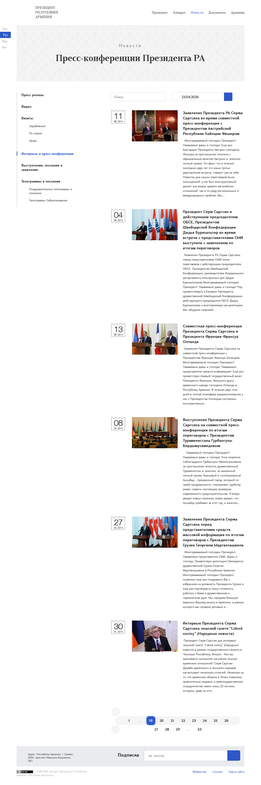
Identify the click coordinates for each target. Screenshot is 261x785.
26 (226, 720)
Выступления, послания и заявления (41, 167)
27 (156, 729)
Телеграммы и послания (40, 181)
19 (151, 720)
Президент (160, 12)
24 (205, 720)
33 (199, 729)
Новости (197, 12)
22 (183, 720)
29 (178, 729)
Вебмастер (199, 772)
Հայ (4, 29)
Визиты (27, 118)
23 (194, 720)
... (177, 97)
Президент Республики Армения (46, 12)
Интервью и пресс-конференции (47, 153)
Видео (26, 106)
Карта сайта (236, 772)
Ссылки (218, 772)
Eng (4, 41)
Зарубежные (37, 126)
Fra (4, 47)
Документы (217, 12)
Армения (237, 12)
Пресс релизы (32, 95)
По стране (35, 133)
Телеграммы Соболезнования (48, 200)
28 (167, 729)
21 (172, 720)
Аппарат (179, 12)
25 (216, 720)
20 (162, 720)
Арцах (33, 140)
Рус (5, 35)
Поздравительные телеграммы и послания (50, 191)
